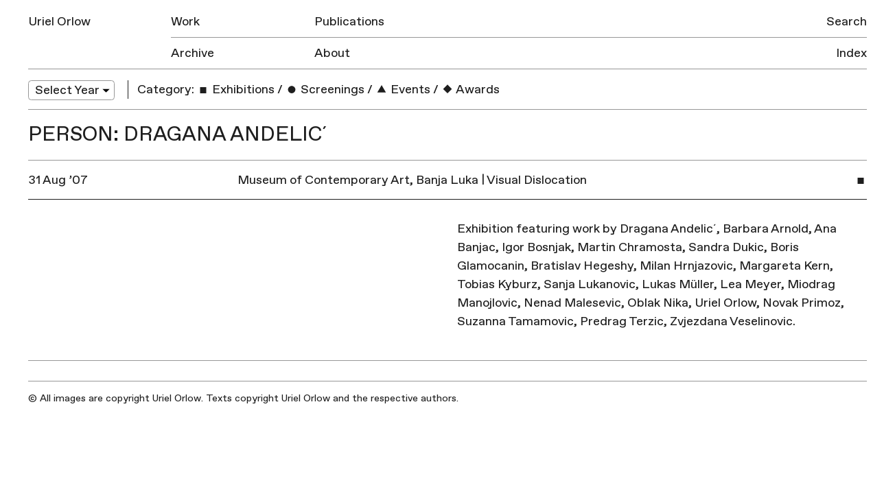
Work (185, 22)
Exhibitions (236, 89)
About (332, 53)
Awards (470, 89)
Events (402, 89)
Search (846, 22)
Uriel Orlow (59, 22)
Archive (192, 53)
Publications (349, 22)
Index (851, 53)
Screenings (325, 89)
